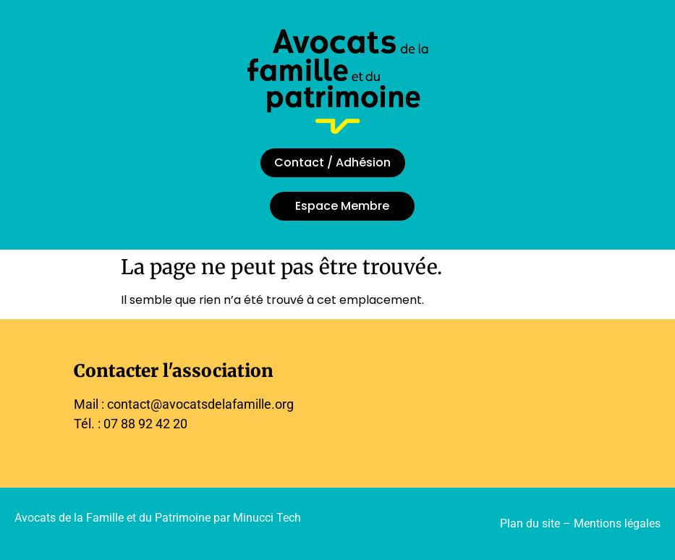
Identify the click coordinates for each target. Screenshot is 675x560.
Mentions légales (617, 523)
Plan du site (530, 523)
